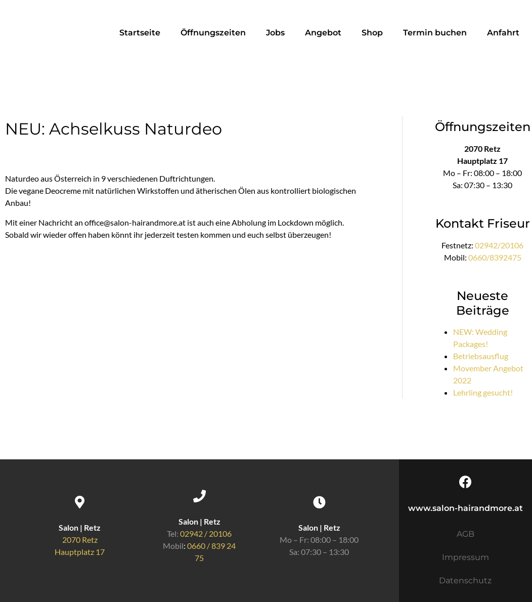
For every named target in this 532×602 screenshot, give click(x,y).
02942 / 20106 (206, 533)
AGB (465, 534)
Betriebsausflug (480, 356)
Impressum (465, 557)
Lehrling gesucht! (483, 392)
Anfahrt (503, 32)
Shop (372, 32)
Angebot (323, 32)
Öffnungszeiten (213, 32)
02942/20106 (499, 245)
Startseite (139, 32)
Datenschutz (465, 580)
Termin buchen (435, 32)
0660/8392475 (494, 257)
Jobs (275, 32)
